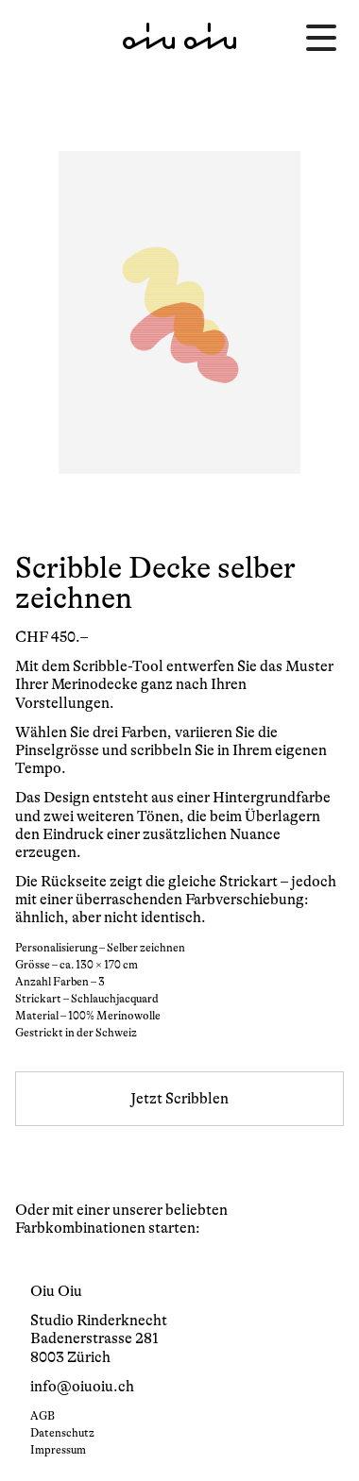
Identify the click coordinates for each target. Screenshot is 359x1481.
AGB (42, 1415)
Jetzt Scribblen (179, 1098)
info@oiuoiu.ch (82, 1386)
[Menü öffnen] (321, 38)
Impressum (58, 1449)
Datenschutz (62, 1432)
